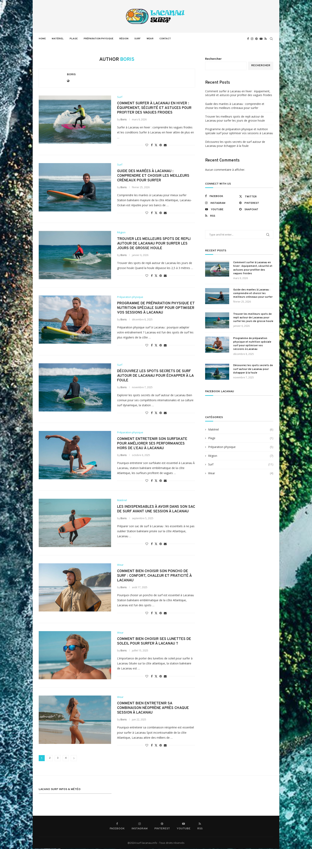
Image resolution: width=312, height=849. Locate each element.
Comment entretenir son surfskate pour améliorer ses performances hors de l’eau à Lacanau (152, 444)
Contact (165, 38)
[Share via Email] (165, 145)
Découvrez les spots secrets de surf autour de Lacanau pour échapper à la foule (155, 376)
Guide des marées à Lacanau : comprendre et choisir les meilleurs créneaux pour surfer (153, 176)
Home (42, 38)
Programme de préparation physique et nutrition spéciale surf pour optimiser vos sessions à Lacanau (156, 308)
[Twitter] (255, 196)
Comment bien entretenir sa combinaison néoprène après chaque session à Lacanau (153, 709)
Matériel (58, 38)
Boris (71, 74)
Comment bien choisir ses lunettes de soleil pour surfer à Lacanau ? (154, 641)
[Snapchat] (255, 209)
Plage (74, 38)
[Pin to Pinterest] (160, 145)
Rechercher (213, 59)
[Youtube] (261, 39)
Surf (137, 38)
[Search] (271, 39)
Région (123, 38)
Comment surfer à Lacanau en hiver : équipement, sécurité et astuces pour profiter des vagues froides (154, 108)
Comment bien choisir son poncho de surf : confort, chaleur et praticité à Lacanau (154, 576)
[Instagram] (252, 39)
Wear (150, 38)
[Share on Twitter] (156, 145)
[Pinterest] (256, 39)
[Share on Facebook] (152, 145)
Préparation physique (98, 38)
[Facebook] (248, 39)
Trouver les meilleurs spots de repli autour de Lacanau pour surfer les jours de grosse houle (154, 244)
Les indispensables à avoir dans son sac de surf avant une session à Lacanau (156, 509)
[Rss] (265, 39)
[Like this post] (146, 145)
